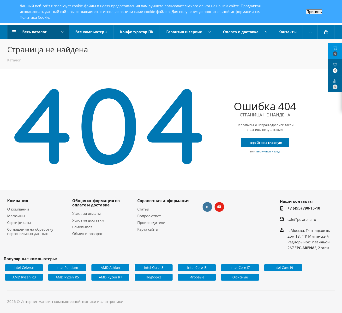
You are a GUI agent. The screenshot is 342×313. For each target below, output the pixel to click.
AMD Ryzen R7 (110, 277)
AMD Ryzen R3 (24, 277)
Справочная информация (163, 200)
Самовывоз (82, 226)
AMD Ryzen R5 (67, 277)
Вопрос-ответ (149, 215)
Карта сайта (147, 229)
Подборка (154, 277)
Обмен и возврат (87, 233)
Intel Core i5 (197, 267)
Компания (17, 200)
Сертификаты (19, 222)
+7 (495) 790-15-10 (304, 208)
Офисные (240, 277)
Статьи (143, 209)
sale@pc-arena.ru (302, 219)
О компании (18, 209)
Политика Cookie (34, 17)
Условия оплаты (86, 213)
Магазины (16, 215)
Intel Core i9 (283, 267)
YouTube (219, 207)
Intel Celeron (24, 267)
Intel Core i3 (153, 267)
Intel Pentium (67, 267)
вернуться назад (268, 151)
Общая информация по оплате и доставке (96, 203)
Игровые (197, 277)
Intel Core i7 (240, 267)
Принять (314, 11)
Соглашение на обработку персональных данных (30, 231)
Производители (151, 222)
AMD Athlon (110, 267)
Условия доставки (88, 220)
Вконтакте (207, 207)
